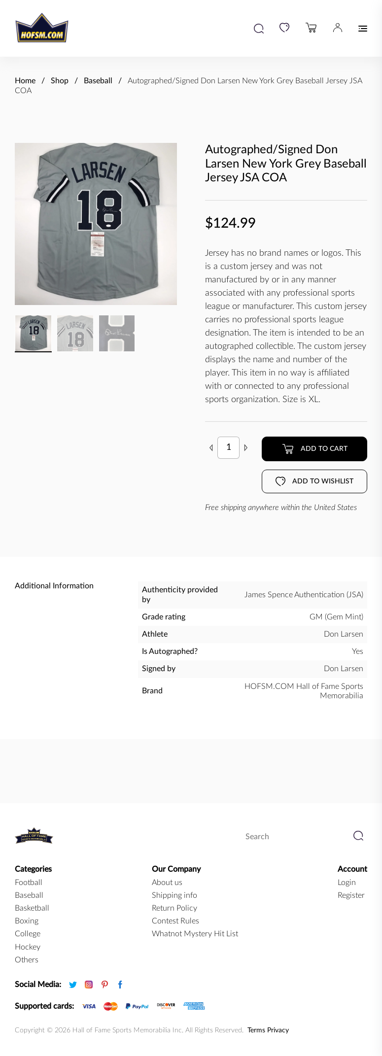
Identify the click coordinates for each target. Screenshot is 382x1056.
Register (351, 895)
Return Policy (174, 908)
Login (347, 882)
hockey (27, 947)
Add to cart (314, 448)
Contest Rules (175, 921)
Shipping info (174, 895)
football (28, 882)
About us (167, 882)
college (27, 934)
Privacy (278, 1030)
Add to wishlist (314, 481)
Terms (256, 1030)
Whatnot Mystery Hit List (195, 934)
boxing (26, 921)
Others (26, 960)
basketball (32, 908)
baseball (29, 895)
